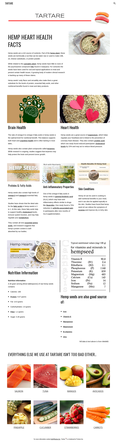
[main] (36, 40)
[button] (114, 3)
